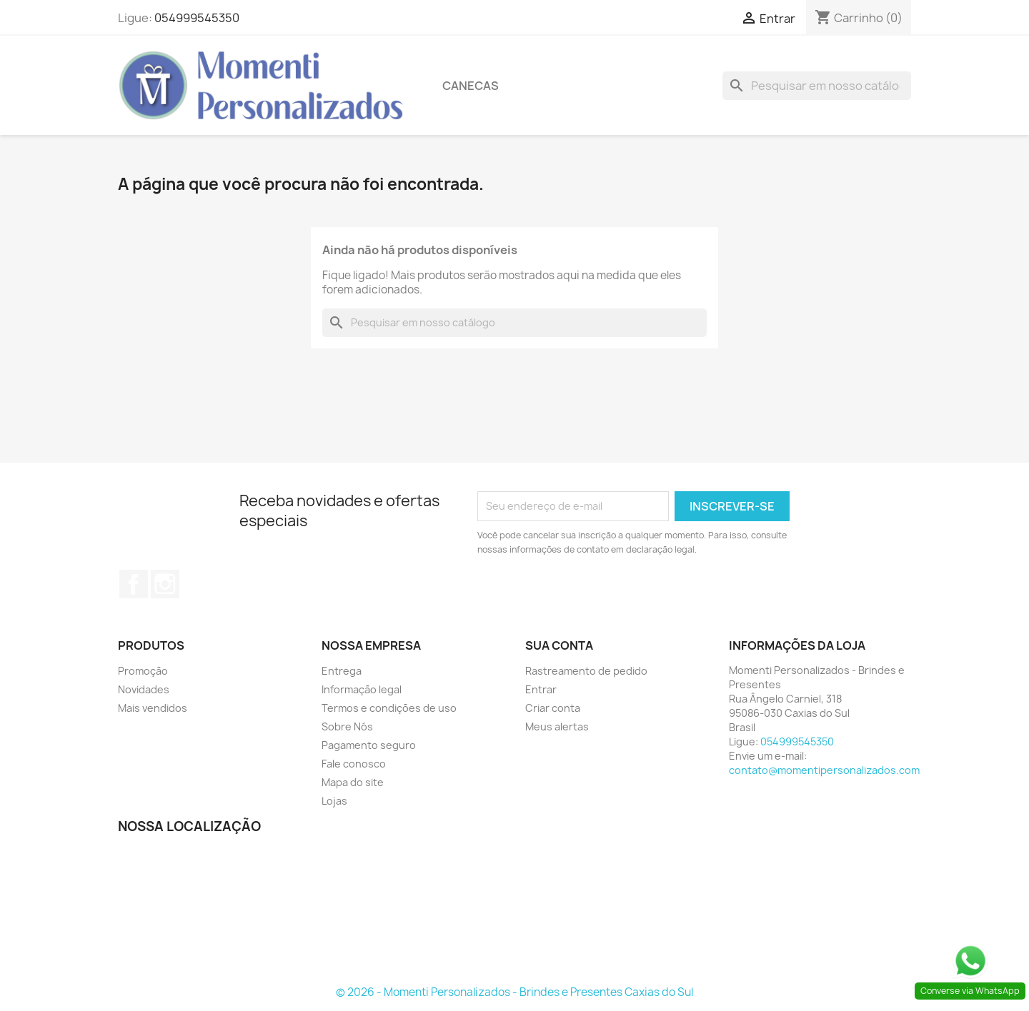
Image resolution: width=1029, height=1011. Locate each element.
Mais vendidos (152, 708)
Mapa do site (353, 782)
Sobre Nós (347, 726)
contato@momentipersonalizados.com (824, 770)
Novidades (143, 689)
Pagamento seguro (369, 745)
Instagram (165, 584)
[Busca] (816, 85)
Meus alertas (557, 726)
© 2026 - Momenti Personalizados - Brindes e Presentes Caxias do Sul (514, 992)
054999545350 (196, 18)
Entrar (541, 689)
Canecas (470, 86)
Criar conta (552, 708)
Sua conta (559, 645)
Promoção (143, 671)
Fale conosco (354, 763)
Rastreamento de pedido (586, 671)
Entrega (342, 671)
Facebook (133, 584)
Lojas (334, 801)
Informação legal (362, 689)
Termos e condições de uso (389, 708)
